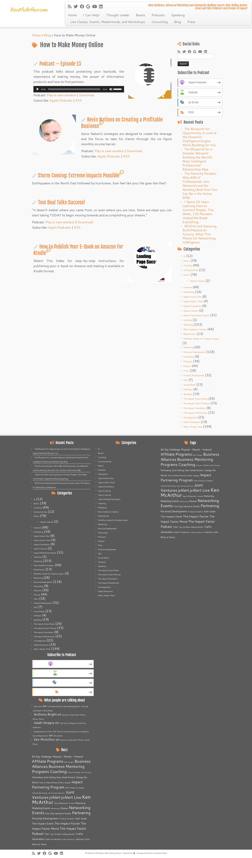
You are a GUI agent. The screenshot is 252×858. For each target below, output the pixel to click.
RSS (78, 100)
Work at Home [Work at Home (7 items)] (39, 844)
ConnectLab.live (190, 270)
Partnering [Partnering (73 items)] (81, 812)
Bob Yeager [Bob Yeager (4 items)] (69, 762)
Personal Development (194, 352)
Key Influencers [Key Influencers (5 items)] (61, 803)
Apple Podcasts (61, 100)
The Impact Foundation (194, 408)
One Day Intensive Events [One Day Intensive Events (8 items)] (58, 813)
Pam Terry (38, 706)
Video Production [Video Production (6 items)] (53, 839)
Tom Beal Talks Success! (61, 202)
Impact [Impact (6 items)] (67, 782)
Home (72, 15)
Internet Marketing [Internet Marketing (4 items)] (39, 793)
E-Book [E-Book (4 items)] (70, 772)
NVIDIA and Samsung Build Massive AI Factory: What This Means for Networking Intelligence (199, 234)
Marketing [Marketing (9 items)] (80, 803)
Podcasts (158, 15)
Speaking (178, 15)
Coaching (187, 265)
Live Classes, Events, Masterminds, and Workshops (107, 21)
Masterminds (189, 334)
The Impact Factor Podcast (196, 403)
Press (191, 21)
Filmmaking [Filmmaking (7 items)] (37, 777)
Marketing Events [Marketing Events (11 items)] (41, 808)
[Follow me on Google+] (89, 6)
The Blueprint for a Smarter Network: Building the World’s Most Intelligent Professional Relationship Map (197, 159)
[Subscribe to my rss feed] (71, 6)
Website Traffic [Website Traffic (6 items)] (83, 839)
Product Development (193, 375)
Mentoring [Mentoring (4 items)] (55, 808)
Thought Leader (117, 15)
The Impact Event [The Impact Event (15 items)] (43, 823)
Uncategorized (190, 417)
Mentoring (188, 347)
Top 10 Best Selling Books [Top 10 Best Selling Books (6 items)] (62, 834)
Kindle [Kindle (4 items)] (71, 803)
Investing (187, 320)
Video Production (191, 422)
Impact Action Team (193, 301)
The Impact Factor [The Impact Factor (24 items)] (67, 823)
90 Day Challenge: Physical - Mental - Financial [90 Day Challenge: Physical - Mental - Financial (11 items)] (57, 756)
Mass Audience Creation (195, 329)
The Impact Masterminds (195, 412)
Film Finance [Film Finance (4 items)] (86, 772)
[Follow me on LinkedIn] (102, 6)
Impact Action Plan (192, 296)
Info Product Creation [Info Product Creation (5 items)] (74, 787)
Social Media (189, 384)
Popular (187, 366)
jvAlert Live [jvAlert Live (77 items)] (71, 797)
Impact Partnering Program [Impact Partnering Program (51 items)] (57, 784)
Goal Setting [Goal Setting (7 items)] (50, 777)
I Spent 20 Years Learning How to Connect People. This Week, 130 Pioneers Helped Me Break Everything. (198, 211)
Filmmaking (188, 292)
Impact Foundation (192, 306)
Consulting (159, 21)
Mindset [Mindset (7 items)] (64, 808)
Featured (187, 287)
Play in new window (61, 95)
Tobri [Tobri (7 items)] (46, 834)
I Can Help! (91, 15)
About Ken (58, 736)
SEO (185, 380)
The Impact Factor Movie (195, 398)
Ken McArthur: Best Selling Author (106, 853)
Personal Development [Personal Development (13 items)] (45, 818)
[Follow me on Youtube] (95, 6)
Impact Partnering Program (196, 315)
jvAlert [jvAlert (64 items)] (54, 797)
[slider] (74, 89)
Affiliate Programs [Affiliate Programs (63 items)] (47, 761)
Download (86, 95)
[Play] (37, 89)
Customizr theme (160, 853)
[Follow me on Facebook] (83, 6)
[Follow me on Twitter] (77, 6)
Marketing (188, 324)
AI (184, 256)
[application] (78, 89)
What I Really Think (192, 426)
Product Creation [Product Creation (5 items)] (66, 818)
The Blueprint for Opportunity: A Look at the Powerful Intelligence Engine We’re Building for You (199, 137)
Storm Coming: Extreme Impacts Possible (78, 175)
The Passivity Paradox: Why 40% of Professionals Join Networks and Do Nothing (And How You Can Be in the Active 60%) (199, 185)
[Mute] (111, 89)
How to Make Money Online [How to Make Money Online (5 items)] (51, 782)
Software (188, 389)
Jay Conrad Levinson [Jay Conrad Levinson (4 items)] (56, 793)
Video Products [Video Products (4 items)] (68, 839)
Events (186, 274)
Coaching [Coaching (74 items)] (58, 771)
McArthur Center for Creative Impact (201, 338)
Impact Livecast (197, 281)
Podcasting (188, 356)
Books (140, 15)
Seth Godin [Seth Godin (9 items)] (81, 818)
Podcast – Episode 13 (60, 64)
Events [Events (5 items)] (77, 772)
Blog (177, 21)
